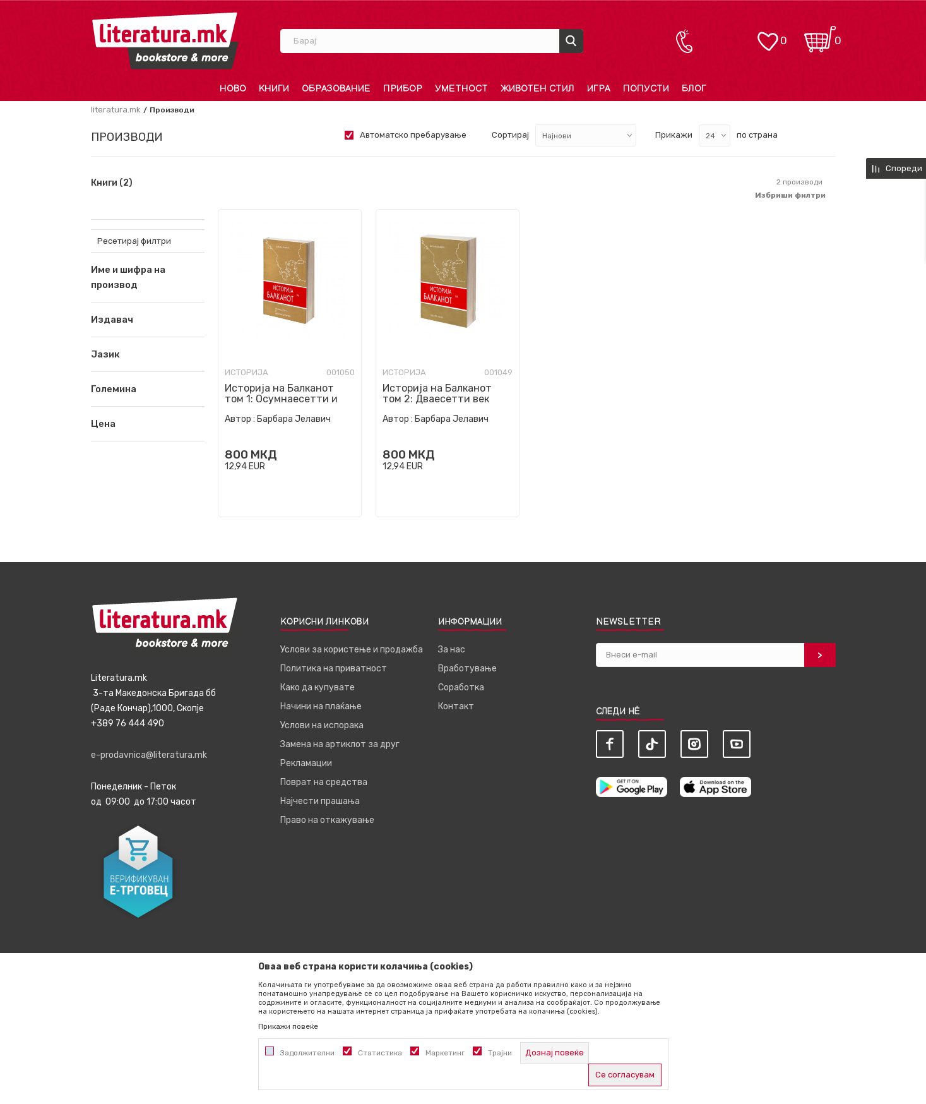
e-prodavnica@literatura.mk (149, 755)
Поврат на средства (323, 782)
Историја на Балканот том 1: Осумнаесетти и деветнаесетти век (281, 399)
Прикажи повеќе (288, 1026)
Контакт (456, 706)
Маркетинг (445, 1053)
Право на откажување (327, 820)
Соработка (461, 687)
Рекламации (306, 763)
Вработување (467, 668)
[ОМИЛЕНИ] (767, 35)
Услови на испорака (322, 725)
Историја (246, 372)
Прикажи (673, 135)
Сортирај (510, 135)
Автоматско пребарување (413, 135)
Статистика (380, 1053)
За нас (451, 649)
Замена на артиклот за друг (340, 744)
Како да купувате (317, 687)
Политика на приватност (333, 668)
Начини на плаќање (321, 706)
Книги (112, 183)
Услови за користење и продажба (351, 649)
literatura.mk (116, 109)
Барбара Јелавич (294, 419)
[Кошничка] (820, 35)
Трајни (500, 1053)
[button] (148, 319)
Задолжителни (307, 1053)
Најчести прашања (320, 801)
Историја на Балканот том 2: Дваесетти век (437, 393)
